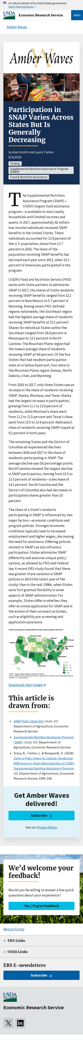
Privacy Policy (47, 827)
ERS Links (16, 941)
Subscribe (39, 815)
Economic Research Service (41, 15)
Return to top (13, 929)
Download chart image (25, 685)
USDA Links (18, 952)
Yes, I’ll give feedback (41, 905)
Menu (77, 15)
